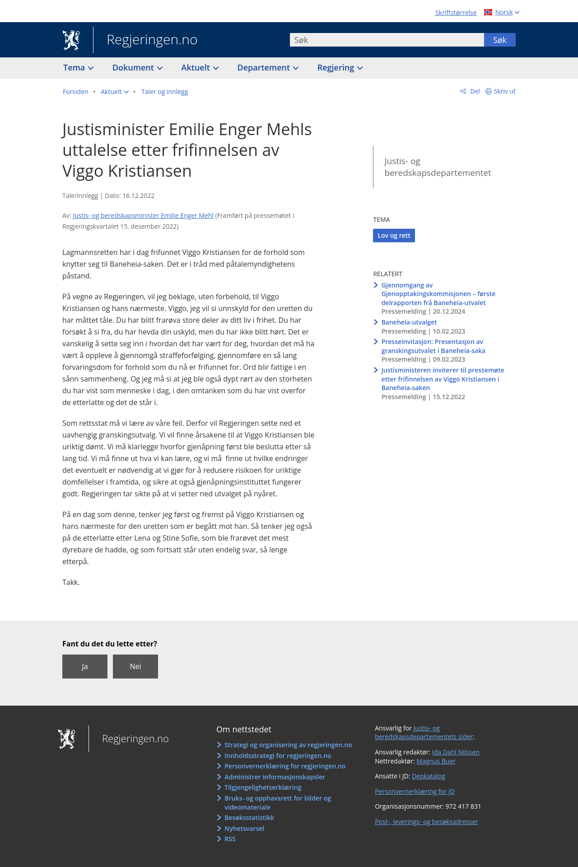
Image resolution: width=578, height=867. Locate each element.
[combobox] (387, 40)
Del (474, 91)
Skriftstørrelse (455, 12)
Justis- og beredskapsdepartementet (437, 167)
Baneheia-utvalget (409, 322)
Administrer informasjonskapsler (274, 777)
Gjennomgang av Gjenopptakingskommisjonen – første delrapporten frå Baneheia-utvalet (439, 294)
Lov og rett (394, 235)
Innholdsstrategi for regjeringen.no (277, 755)
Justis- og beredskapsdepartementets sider (424, 732)
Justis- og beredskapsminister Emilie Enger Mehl (143, 215)
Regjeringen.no (145, 40)
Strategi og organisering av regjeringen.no (288, 744)
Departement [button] (265, 67)
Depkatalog (428, 776)
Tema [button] (75, 67)
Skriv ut (505, 91)
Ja (85, 666)
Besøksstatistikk (249, 817)
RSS (229, 838)
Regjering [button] (336, 67)
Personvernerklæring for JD (415, 791)
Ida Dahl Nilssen (456, 752)
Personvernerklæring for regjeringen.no (284, 766)
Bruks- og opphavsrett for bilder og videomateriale (277, 802)
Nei (135, 666)
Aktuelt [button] (197, 67)
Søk (500, 39)
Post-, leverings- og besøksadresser (426, 821)
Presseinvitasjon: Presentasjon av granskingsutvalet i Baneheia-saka (434, 346)
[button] (115, 91)
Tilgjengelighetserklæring (262, 787)
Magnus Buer (436, 761)
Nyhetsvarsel (244, 828)
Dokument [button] (134, 67)
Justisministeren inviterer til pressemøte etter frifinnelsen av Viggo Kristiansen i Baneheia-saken (443, 379)
